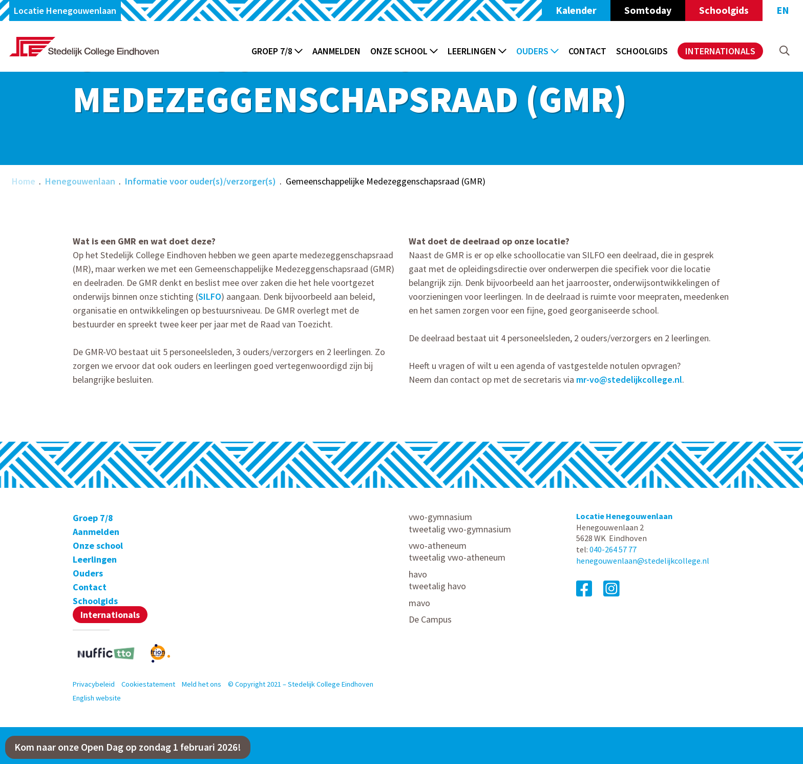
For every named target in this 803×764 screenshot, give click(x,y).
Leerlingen (477, 51)
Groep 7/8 (277, 51)
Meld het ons (201, 684)
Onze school (404, 51)
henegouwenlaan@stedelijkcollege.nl (642, 560)
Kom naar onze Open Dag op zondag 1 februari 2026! (127, 747)
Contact (587, 51)
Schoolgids (724, 10)
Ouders (537, 51)
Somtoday (647, 10)
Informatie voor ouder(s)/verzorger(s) (200, 181)
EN (782, 10)
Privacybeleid (94, 684)
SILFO (209, 296)
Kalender (576, 10)
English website (97, 698)
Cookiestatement (148, 684)
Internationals (720, 51)
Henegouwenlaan (80, 181)
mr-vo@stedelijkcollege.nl (629, 379)
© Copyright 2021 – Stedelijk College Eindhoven (300, 684)
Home (23, 181)
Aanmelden (336, 51)
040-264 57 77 (613, 549)
